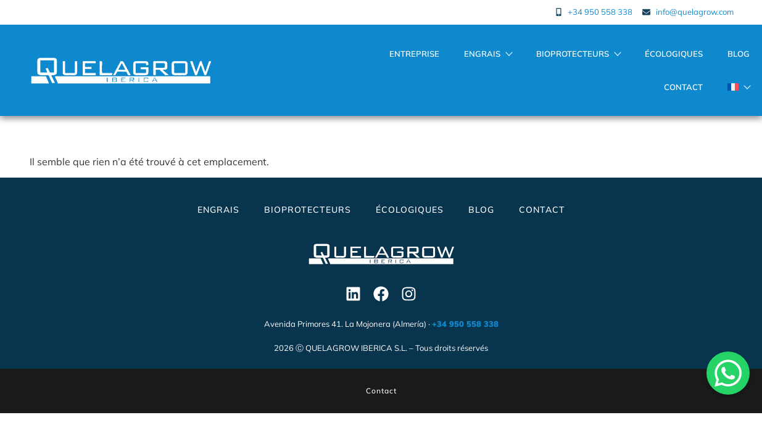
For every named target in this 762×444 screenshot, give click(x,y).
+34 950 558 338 (465, 324)
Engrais (487, 54)
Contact (683, 87)
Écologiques (674, 54)
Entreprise (414, 54)
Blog (738, 54)
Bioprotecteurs (578, 54)
